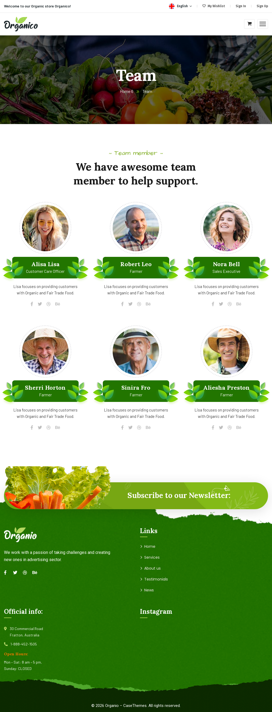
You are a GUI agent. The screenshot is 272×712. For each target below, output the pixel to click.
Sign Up (262, 6)
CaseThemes (135, 705)
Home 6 (126, 91)
